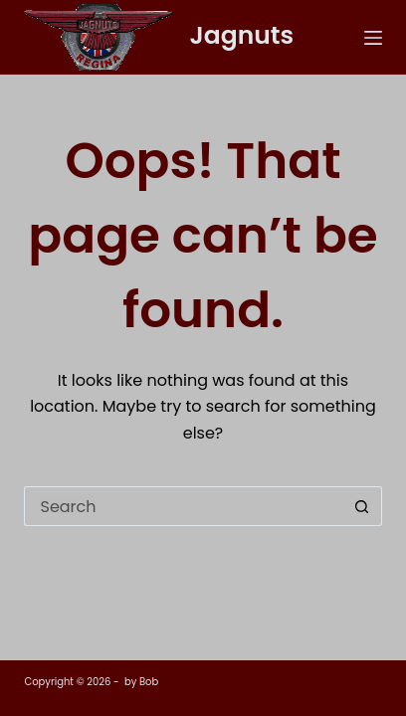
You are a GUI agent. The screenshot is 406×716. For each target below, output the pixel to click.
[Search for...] (182, 506)
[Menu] (373, 38)
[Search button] (362, 506)
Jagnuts (241, 35)
